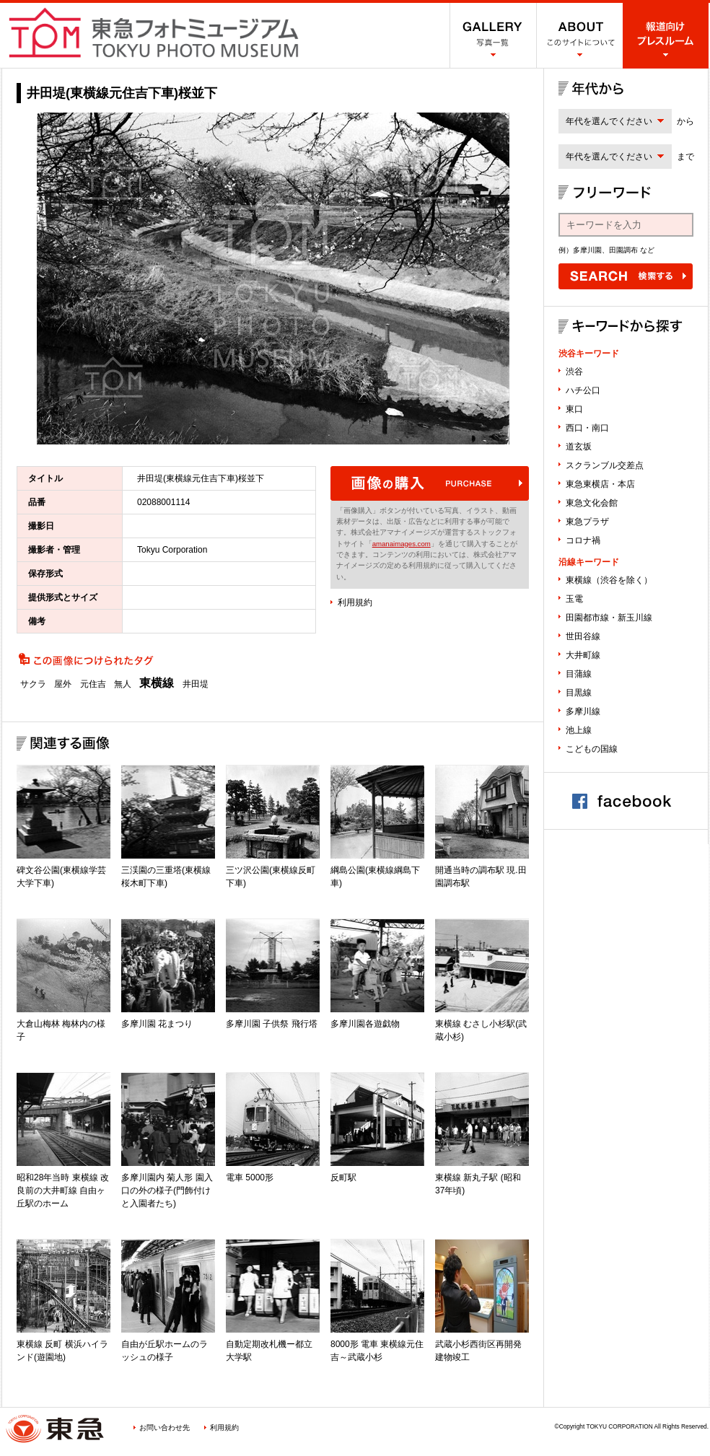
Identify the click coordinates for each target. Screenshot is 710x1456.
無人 (122, 684)
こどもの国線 (592, 749)
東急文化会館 (592, 503)
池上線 (579, 730)
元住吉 (93, 684)
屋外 (62, 684)
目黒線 (579, 693)
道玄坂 (579, 447)
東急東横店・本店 (600, 484)
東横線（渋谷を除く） (609, 580)
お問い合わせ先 (164, 1427)
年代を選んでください (609, 121)
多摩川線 (583, 711)
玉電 (574, 599)
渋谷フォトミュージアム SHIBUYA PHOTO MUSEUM (154, 32)
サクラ (33, 684)
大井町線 (583, 655)
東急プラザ (587, 522)
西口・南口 (587, 428)
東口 (574, 409)
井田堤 (196, 684)
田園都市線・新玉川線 (609, 618)
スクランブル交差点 (605, 465)
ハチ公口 (583, 390)
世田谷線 (583, 636)
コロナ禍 (583, 540)
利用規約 (355, 602)
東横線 (156, 683)
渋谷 (574, 372)
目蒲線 (579, 674)
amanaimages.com (401, 544)
